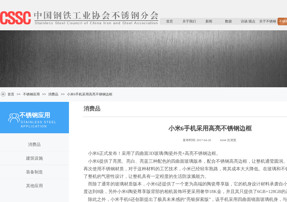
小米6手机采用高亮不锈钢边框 (89, 94)
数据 (228, 21)
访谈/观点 (248, 21)
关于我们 (189, 21)
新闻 (208, 21)
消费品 (53, 94)
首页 (169, 21)
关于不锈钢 (267, 21)
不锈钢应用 (31, 94)
